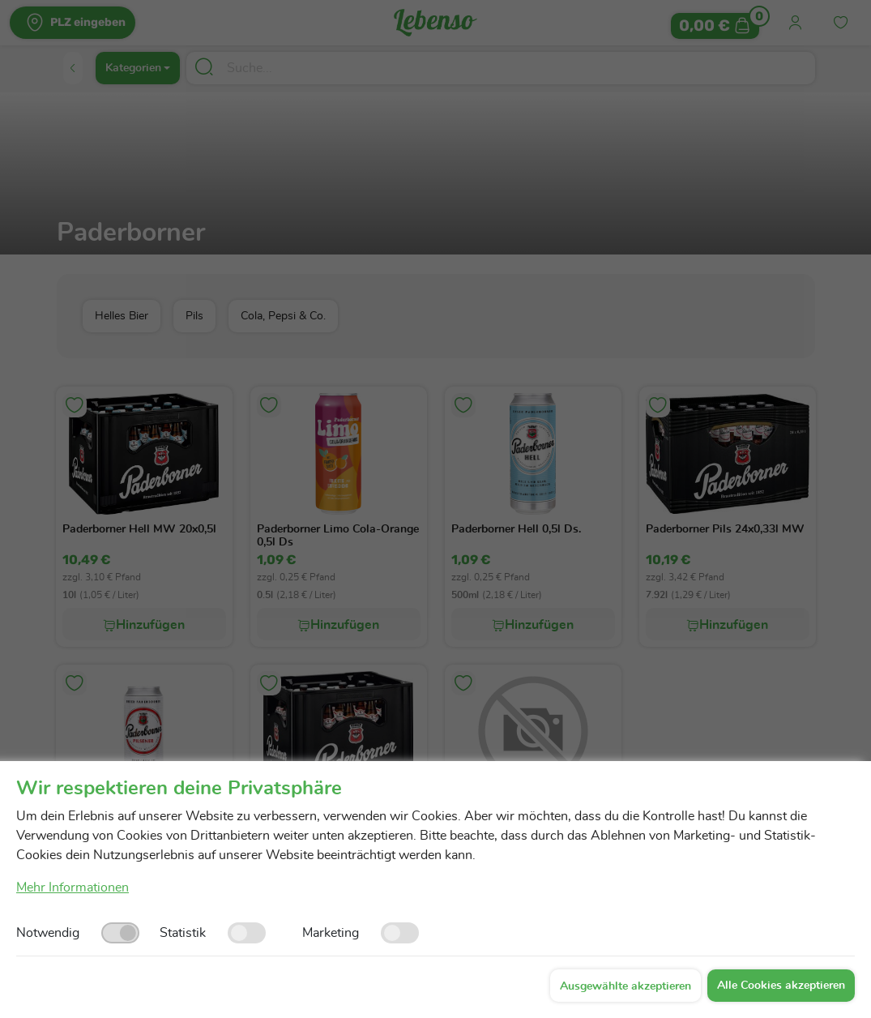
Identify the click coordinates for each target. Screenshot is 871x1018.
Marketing (330, 932)
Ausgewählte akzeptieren (625, 986)
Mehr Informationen (72, 887)
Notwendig (47, 932)
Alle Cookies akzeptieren (781, 985)
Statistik (183, 932)
